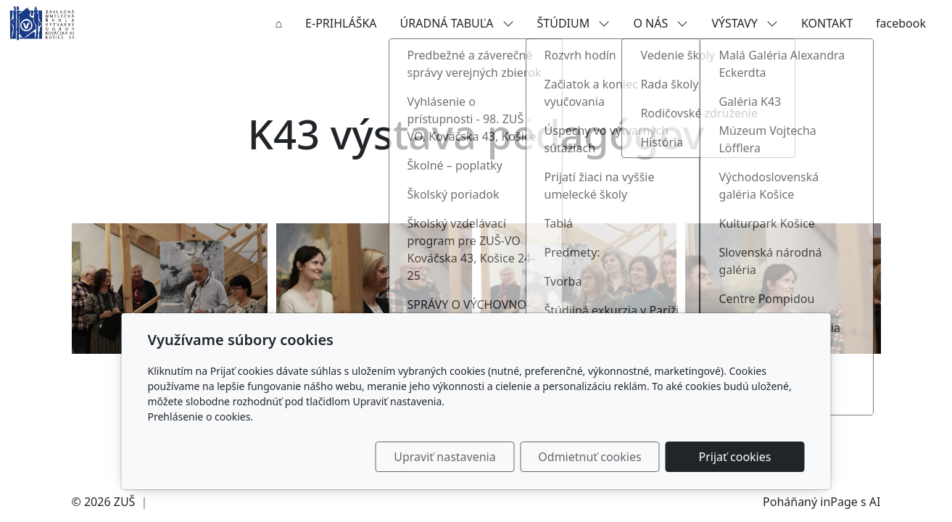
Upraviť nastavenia (444, 457)
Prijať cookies (735, 457)
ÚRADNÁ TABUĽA (457, 23)
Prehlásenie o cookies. (201, 416)
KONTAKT (827, 23)
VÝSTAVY (744, 23)
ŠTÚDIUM (573, 23)
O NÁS (660, 23)
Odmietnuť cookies (589, 457)
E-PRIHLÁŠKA (340, 23)
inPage (839, 502)
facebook (901, 23)
